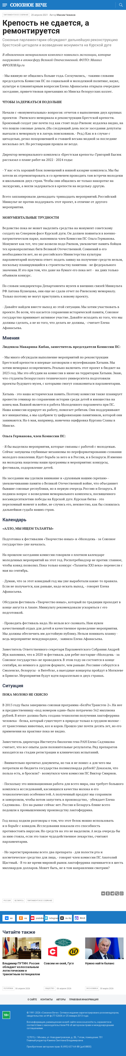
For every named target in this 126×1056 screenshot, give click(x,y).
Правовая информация (83, 999)
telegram (51, 918)
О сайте (32, 999)
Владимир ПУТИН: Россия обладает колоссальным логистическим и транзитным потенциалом (21, 969)
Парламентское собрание (39, 901)
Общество (49, 988)
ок (23, 918)
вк (9, 918)
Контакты (47, 999)
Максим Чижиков (66, 15)
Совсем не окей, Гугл (59, 963)
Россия (7, 901)
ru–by (65, 918)
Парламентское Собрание (16, 15)
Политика (8, 988)
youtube (37, 918)
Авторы (61, 999)
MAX (80, 918)
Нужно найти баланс (99, 963)
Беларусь (19, 901)
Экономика (92, 988)
